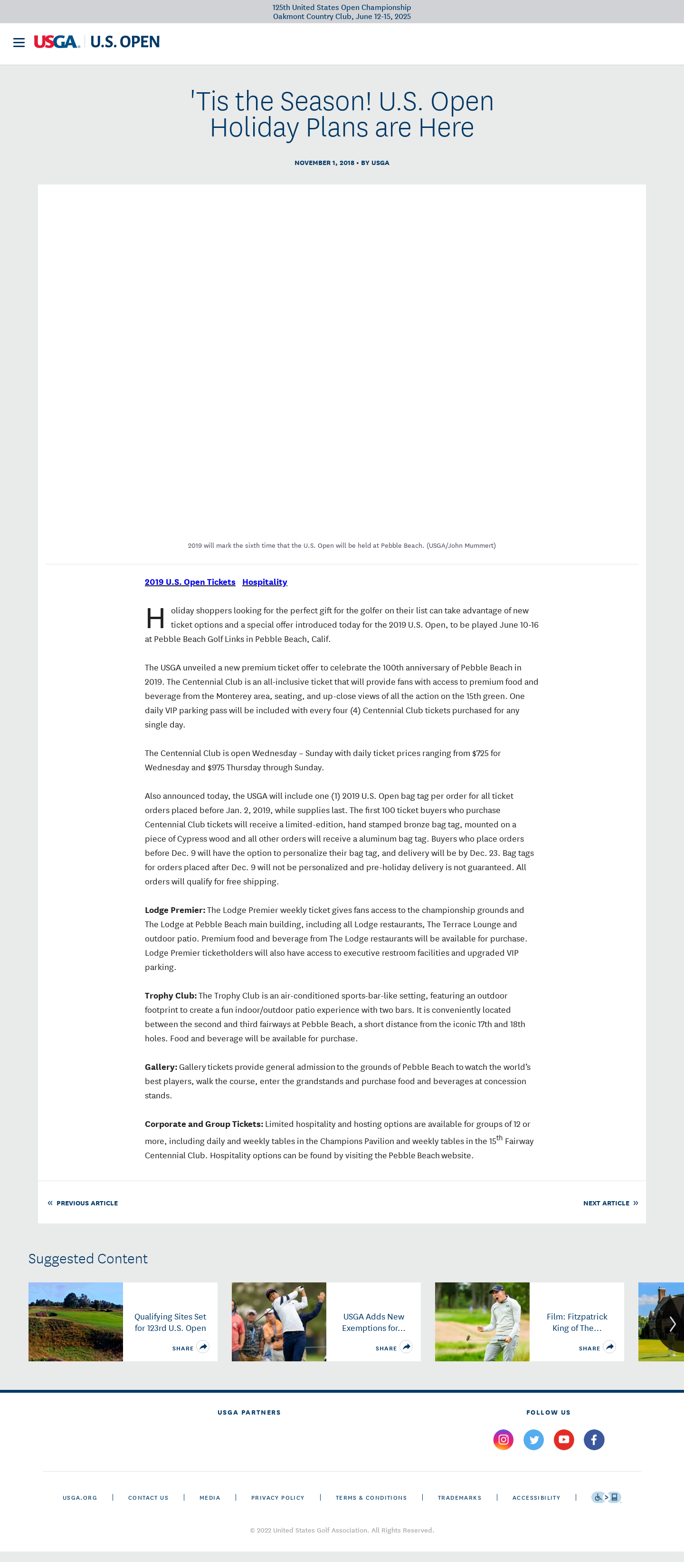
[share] (202, 1357)
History (404, 45)
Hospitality (264, 591)
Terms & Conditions (371, 1507)
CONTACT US (148, 1507)
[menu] (19, 47)
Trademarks (460, 1507)
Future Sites (350, 45)
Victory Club (287, 45)
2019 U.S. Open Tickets (190, 591)
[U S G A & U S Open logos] (97, 45)
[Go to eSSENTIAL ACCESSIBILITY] (606, 1507)
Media (210, 1507)
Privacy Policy (278, 1507)
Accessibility (536, 1507)
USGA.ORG (80, 1507)
